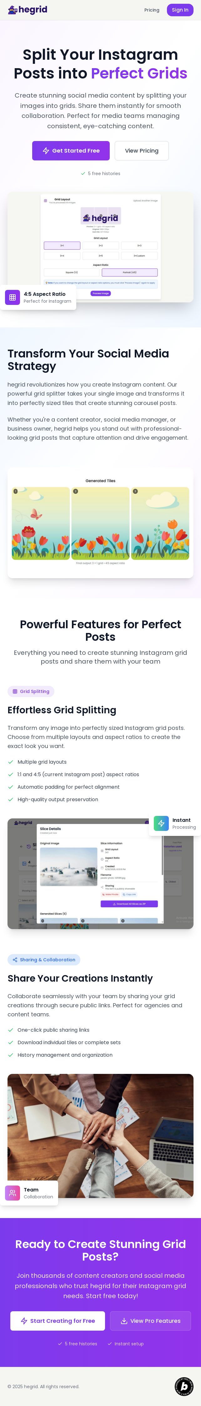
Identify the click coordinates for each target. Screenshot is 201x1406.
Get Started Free (71, 150)
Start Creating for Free (57, 1321)
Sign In (180, 9)
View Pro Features (150, 1321)
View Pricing (141, 150)
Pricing (151, 10)
